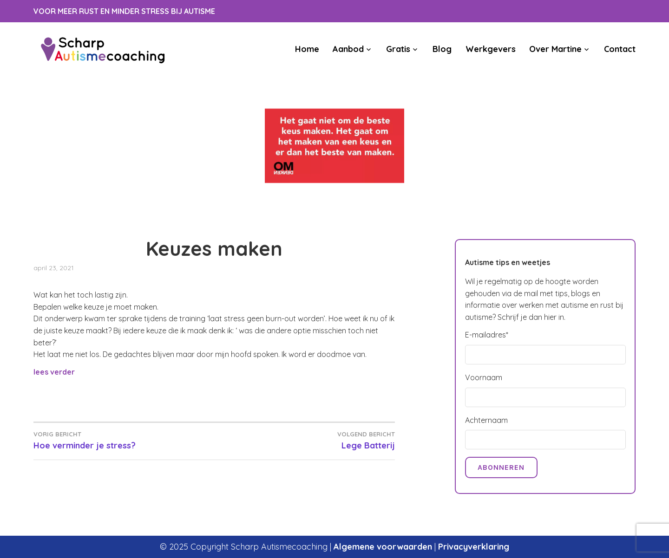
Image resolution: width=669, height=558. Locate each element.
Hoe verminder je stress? (123, 440)
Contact (620, 49)
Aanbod (348, 49)
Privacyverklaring (473, 546)
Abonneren (501, 467)
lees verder (54, 371)
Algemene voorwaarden (383, 546)
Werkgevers (491, 49)
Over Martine (555, 49)
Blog (442, 49)
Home (307, 49)
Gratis (398, 49)
